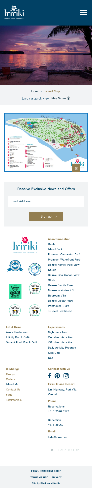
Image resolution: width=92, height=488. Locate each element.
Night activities (57, 332)
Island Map (13, 384)
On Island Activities (60, 337)
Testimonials (14, 400)
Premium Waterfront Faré (64, 259)
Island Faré (55, 249)
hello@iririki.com (58, 437)
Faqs (9, 394)
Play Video (60, 98)
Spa (50, 358)
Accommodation (59, 239)
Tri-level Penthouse (60, 311)
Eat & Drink (13, 327)
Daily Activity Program (62, 347)
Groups (10, 374)
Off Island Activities (60, 342)
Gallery (10, 379)
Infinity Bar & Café (17, 337)
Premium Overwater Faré (64, 254)
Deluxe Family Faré (60, 285)
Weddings (13, 369)
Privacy (57, 477)
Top (68, 450)
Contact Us (13, 389)
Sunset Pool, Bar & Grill (21, 342)
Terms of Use (39, 477)
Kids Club (54, 352)
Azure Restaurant (17, 332)
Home (35, 91)
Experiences (56, 327)
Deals (51, 244)
